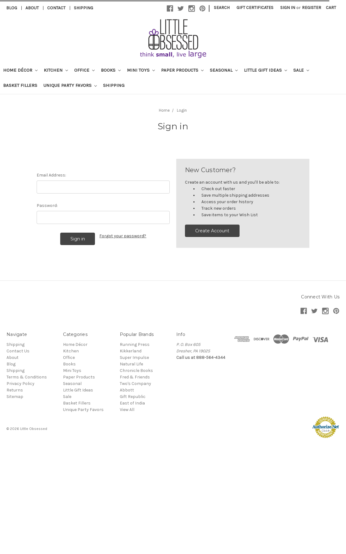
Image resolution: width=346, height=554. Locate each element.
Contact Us (18, 351)
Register (311, 7)
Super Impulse (134, 357)
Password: (47, 205)
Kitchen (56, 70)
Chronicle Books (136, 370)
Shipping (83, 8)
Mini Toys (141, 70)
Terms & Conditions (27, 377)
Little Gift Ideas (265, 70)
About (32, 8)
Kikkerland (131, 351)
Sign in (287, 7)
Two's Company (135, 383)
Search (222, 7)
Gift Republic (133, 396)
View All (127, 409)
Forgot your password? (122, 236)
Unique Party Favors (70, 85)
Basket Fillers (20, 85)
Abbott (127, 390)
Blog (11, 8)
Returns (15, 390)
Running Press (135, 344)
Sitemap (15, 396)
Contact (56, 8)
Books (111, 70)
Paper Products (182, 70)
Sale (301, 70)
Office (84, 70)
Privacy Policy (20, 383)
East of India (132, 403)
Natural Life (131, 364)
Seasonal (224, 70)
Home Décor (20, 70)
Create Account (212, 231)
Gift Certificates (254, 7)
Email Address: (51, 175)
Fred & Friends (135, 377)
